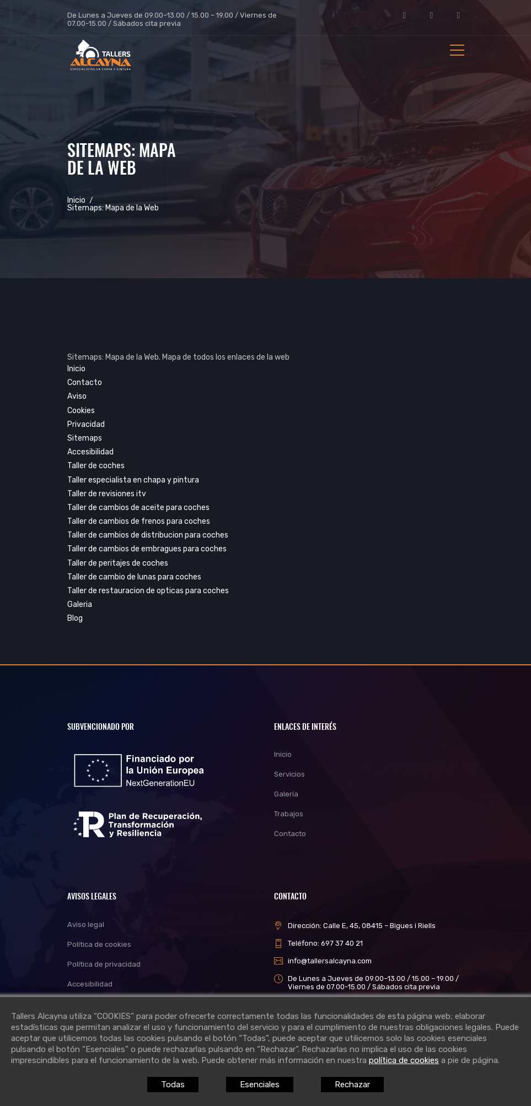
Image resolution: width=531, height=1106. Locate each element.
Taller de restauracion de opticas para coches (148, 590)
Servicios (289, 774)
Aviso (77, 396)
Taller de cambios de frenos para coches (138, 521)
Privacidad (86, 424)
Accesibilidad (90, 452)
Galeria (79, 604)
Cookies (81, 410)
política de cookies (404, 1060)
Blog (75, 618)
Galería (286, 794)
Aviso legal (85, 924)
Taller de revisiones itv (106, 493)
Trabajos (288, 814)
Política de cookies (99, 944)
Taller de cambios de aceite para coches (138, 507)
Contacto (84, 382)
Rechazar (352, 1084)
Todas (173, 1084)
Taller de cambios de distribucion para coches (147, 535)
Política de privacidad (104, 964)
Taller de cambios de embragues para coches (147, 549)
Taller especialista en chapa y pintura (133, 480)
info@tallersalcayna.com (330, 961)
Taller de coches (96, 465)
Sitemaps (84, 438)
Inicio (76, 200)
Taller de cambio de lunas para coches (134, 577)
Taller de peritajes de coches (117, 563)
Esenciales (260, 1084)
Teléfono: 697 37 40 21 (325, 943)
